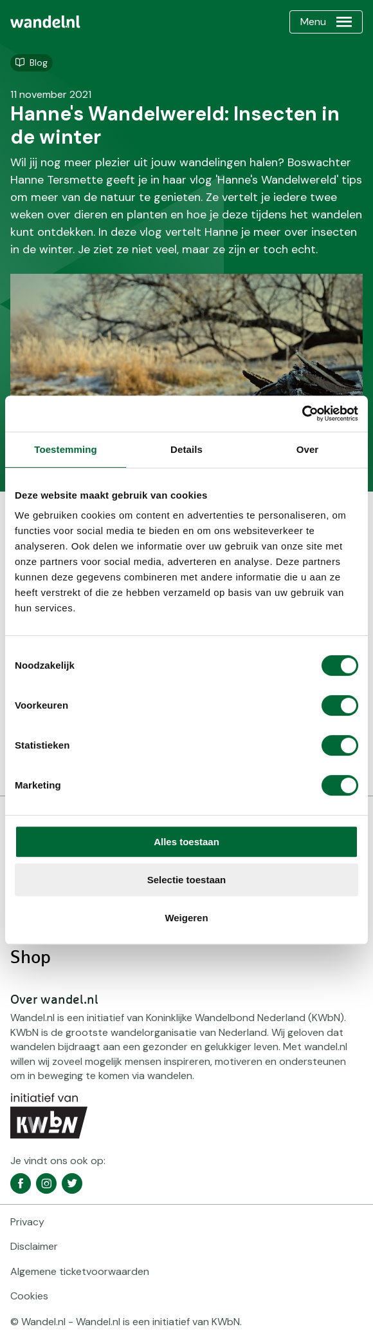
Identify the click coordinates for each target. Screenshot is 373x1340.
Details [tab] (186, 449)
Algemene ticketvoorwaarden (79, 1271)
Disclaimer (34, 1246)
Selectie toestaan (186, 879)
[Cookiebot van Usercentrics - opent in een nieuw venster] (302, 413)
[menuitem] (45, 21)
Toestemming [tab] (65, 449)
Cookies (29, 1296)
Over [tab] (307, 449)
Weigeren (186, 917)
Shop (30, 958)
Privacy (27, 1222)
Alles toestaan (186, 841)
